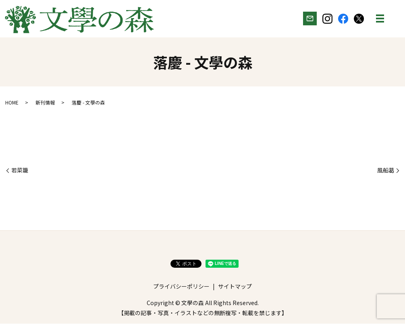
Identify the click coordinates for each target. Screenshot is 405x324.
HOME (12, 102)
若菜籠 (19, 170)
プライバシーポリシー (181, 287)
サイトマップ (235, 287)
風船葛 (385, 170)
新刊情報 (45, 102)
